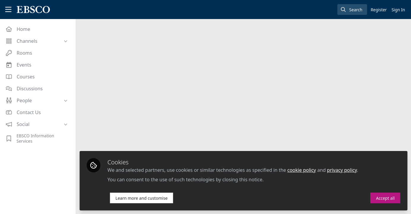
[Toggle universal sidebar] (8, 9)
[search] (352, 9)
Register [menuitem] (379, 9)
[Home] (31, 9)
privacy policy (342, 170)
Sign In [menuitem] (398, 9)
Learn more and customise (141, 198)
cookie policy (301, 170)
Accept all (385, 198)
